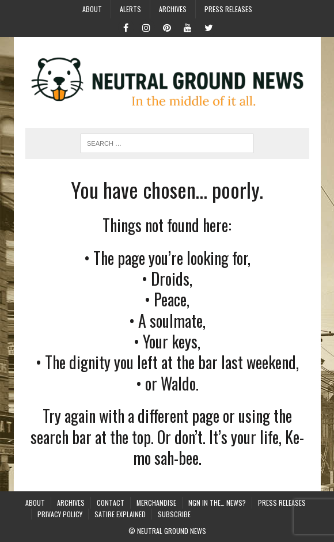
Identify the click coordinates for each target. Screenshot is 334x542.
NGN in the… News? (217, 502)
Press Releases (228, 9)
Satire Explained (120, 514)
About (92, 9)
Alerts (130, 9)
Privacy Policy (59, 514)
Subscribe (174, 514)
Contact (110, 502)
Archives (173, 9)
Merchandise (156, 502)
